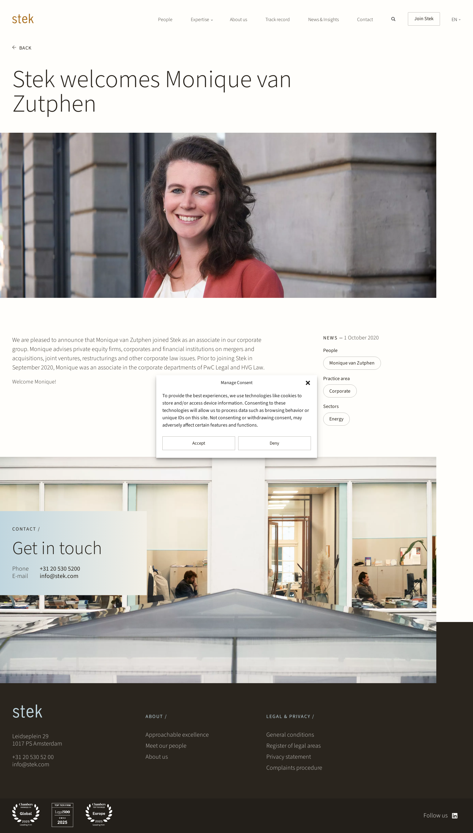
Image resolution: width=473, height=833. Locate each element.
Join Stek (424, 18)
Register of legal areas (293, 746)
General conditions (290, 735)
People (165, 19)
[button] (308, 383)
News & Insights (323, 19)
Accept (198, 443)
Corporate (340, 391)
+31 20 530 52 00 (33, 757)
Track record (277, 19)
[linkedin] (455, 816)
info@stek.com (59, 576)
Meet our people (166, 746)
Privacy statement (288, 757)
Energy (337, 419)
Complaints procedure (294, 768)
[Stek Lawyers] (23, 19)
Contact (365, 19)
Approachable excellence (177, 735)
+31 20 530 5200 (60, 569)
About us (238, 19)
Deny (274, 443)
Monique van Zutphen (352, 363)
